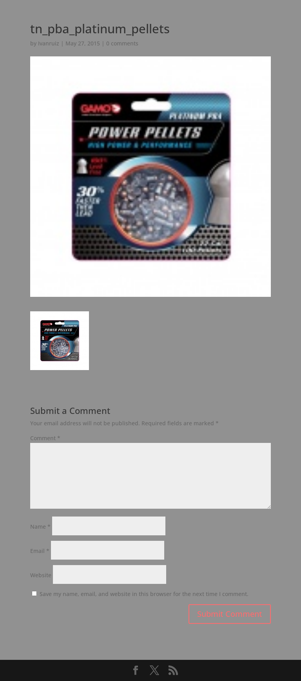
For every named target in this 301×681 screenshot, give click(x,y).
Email (39, 551)
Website (40, 575)
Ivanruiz (48, 43)
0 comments (122, 43)
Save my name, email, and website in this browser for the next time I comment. (144, 594)
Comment (45, 438)
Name (40, 526)
